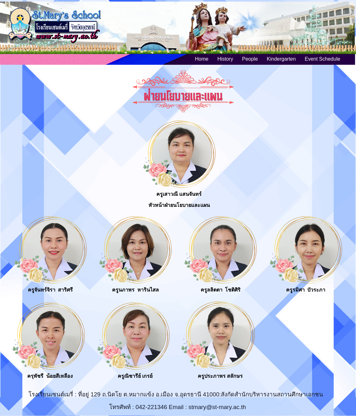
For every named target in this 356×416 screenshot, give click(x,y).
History (225, 59)
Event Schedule (322, 59)
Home (202, 59)
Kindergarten (281, 59)
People (250, 59)
